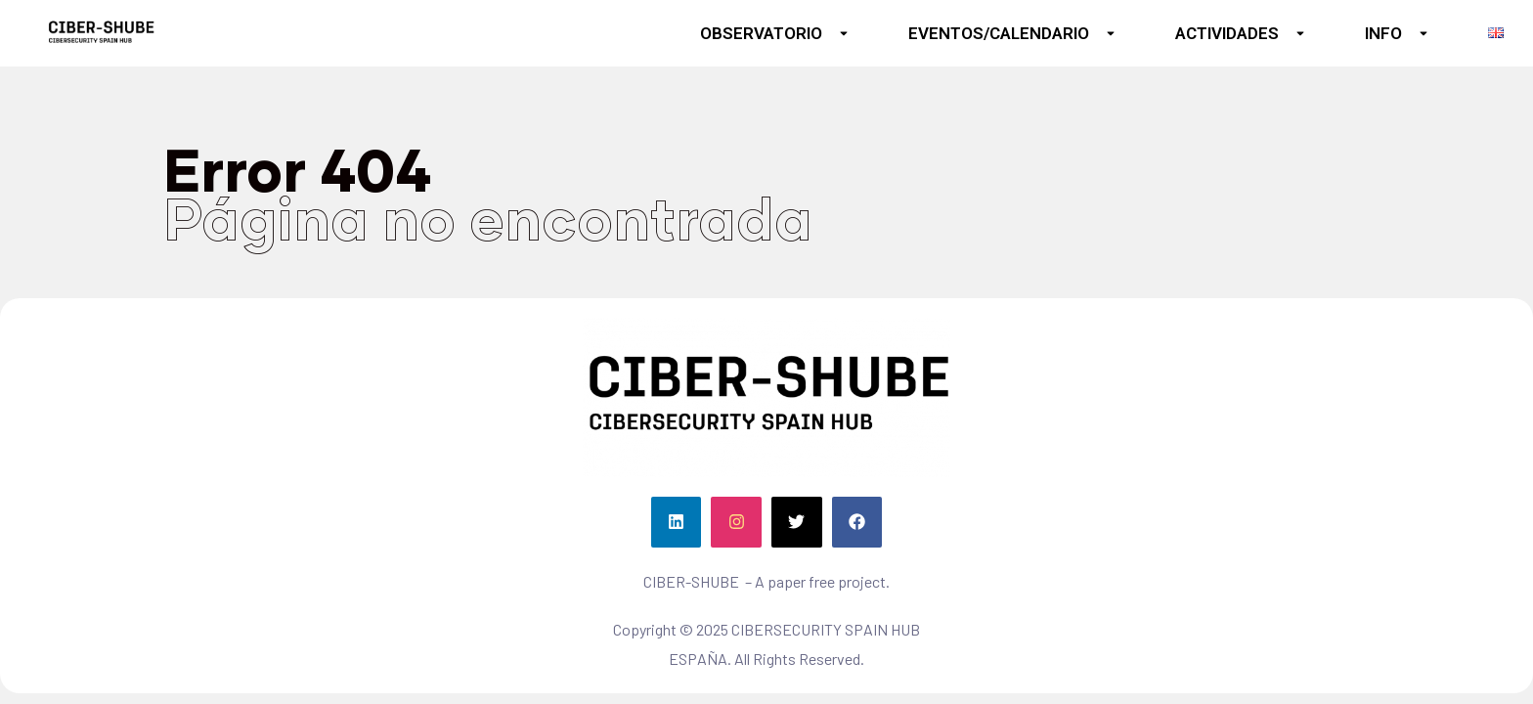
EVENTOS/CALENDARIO (1012, 33)
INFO (1397, 33)
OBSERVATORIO (775, 33)
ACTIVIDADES (1240, 33)
